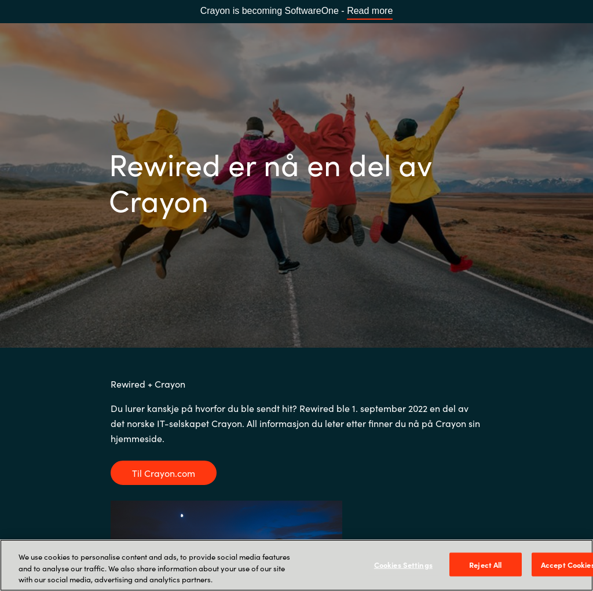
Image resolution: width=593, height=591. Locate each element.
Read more (370, 11)
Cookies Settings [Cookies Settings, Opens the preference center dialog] (403, 564)
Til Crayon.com (163, 472)
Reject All (485, 564)
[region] (296, 565)
